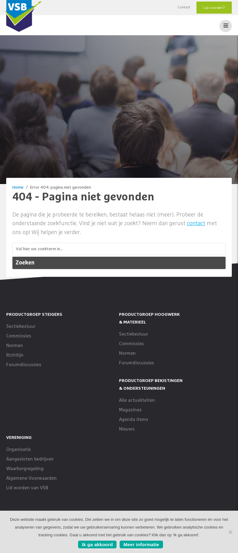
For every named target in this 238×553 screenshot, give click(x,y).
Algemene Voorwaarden (31, 478)
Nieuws (126, 429)
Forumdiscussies (23, 364)
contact (196, 223)
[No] (230, 532)
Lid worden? (214, 7)
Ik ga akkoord (97, 544)
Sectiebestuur (20, 326)
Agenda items (133, 419)
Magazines (130, 410)
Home (18, 187)
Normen (14, 345)
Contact (184, 7)
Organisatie (18, 449)
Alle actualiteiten (137, 400)
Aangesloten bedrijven (30, 459)
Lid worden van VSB (27, 488)
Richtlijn (15, 355)
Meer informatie (141, 544)
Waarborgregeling (25, 468)
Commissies (18, 336)
